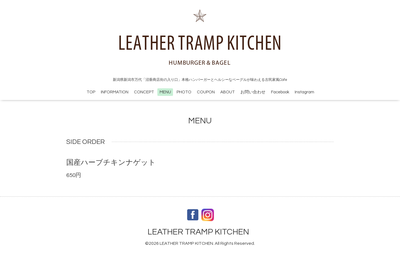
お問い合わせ (252, 92)
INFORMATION (114, 92)
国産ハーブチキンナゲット (111, 162)
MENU (165, 92)
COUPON (206, 92)
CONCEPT (144, 92)
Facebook (280, 92)
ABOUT (227, 92)
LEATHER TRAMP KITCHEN (198, 232)
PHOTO (184, 92)
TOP (91, 92)
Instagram (304, 92)
